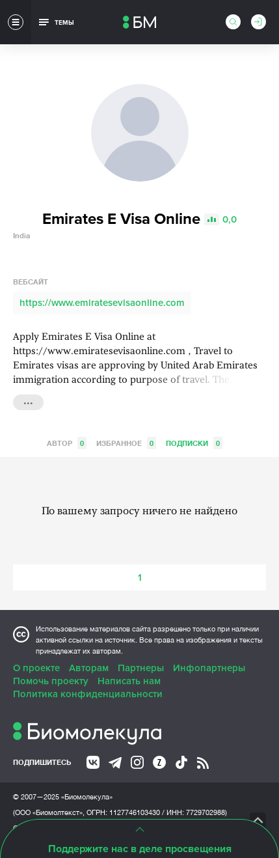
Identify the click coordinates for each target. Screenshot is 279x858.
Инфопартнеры (209, 668)
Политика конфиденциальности (88, 694)
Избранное (126, 443)
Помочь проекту (50, 681)
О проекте (36, 668)
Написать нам (129, 681)
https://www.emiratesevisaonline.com (102, 303)
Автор (66, 443)
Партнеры (141, 668)
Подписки (194, 443)
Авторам (89, 668)
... (28, 401)
